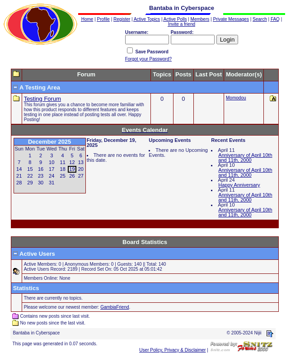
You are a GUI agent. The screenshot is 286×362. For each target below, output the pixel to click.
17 (51, 169)
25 (63, 176)
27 (81, 176)
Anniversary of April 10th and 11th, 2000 (245, 157)
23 (40, 176)
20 (81, 169)
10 (51, 162)
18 (63, 169)
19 (72, 169)
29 (30, 182)
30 (40, 182)
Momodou (236, 97)
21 (19, 176)
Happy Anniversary (239, 185)
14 (19, 169)
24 (51, 176)
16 (40, 169)
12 (72, 162)
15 (30, 169)
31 (51, 182)
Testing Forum (42, 98)
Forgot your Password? (148, 58)
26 (72, 176)
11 (63, 162)
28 (19, 182)
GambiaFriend (114, 307)
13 (81, 162)
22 (30, 176)
